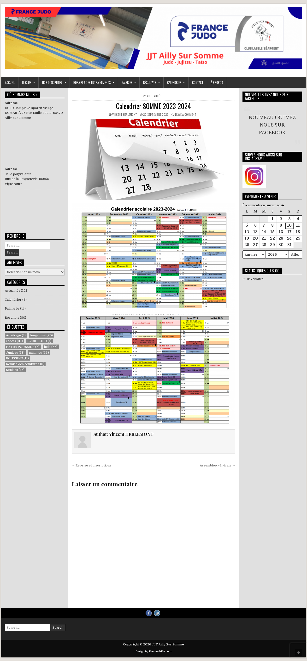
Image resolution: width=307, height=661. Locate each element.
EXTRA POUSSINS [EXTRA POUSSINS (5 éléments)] (23, 347)
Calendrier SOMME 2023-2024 (153, 106)
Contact (197, 82)
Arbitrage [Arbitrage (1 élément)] (16, 335)
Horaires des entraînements (92, 82)
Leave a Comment (185, 114)
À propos (217, 82)
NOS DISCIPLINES (52, 82)
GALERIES (127, 82)
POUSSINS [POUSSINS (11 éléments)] (17, 358)
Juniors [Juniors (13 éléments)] (15, 352)
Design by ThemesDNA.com (153, 651)
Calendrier (174, 82)
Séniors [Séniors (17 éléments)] (15, 370)
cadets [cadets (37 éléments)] (14, 341)
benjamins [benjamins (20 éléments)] (41, 335)
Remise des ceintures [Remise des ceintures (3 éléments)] (25, 364)
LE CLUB (26, 82)
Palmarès (12, 308)
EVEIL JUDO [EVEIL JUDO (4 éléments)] (39, 341)
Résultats (12, 317)
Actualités (154, 96)
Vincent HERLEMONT (124, 114)
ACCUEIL (10, 82)
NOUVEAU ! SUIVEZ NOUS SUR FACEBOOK (267, 96)
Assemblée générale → (217, 465)
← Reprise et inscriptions (91, 465)
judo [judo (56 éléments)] (51, 347)
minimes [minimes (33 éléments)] (39, 352)
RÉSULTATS (149, 82)
